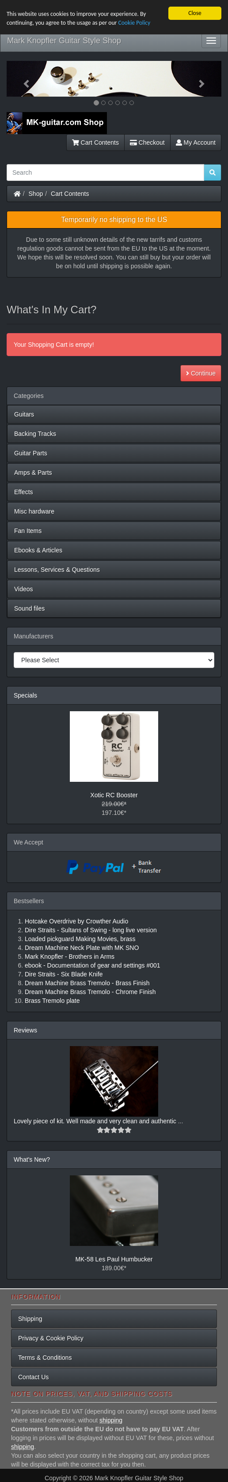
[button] (23, 79)
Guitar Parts (30, 453)
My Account (196, 142)
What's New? (32, 1159)
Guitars (24, 414)
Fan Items (28, 530)
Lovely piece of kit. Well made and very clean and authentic (96, 1121)
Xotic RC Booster (113, 795)
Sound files (29, 608)
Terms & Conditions (45, 1357)
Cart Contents (95, 142)
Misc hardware (34, 511)
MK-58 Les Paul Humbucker (113, 1259)
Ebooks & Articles (38, 550)
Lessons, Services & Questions (57, 569)
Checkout (147, 142)
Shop (36, 193)
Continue (201, 373)
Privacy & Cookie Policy (51, 1338)
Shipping (30, 1318)
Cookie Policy (134, 22)
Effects (23, 491)
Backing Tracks (35, 433)
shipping (110, 1420)
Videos (23, 589)
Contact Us (33, 1377)
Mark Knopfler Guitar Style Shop (64, 40)
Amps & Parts (33, 472)
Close (194, 13)
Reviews (25, 1030)
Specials (25, 695)
